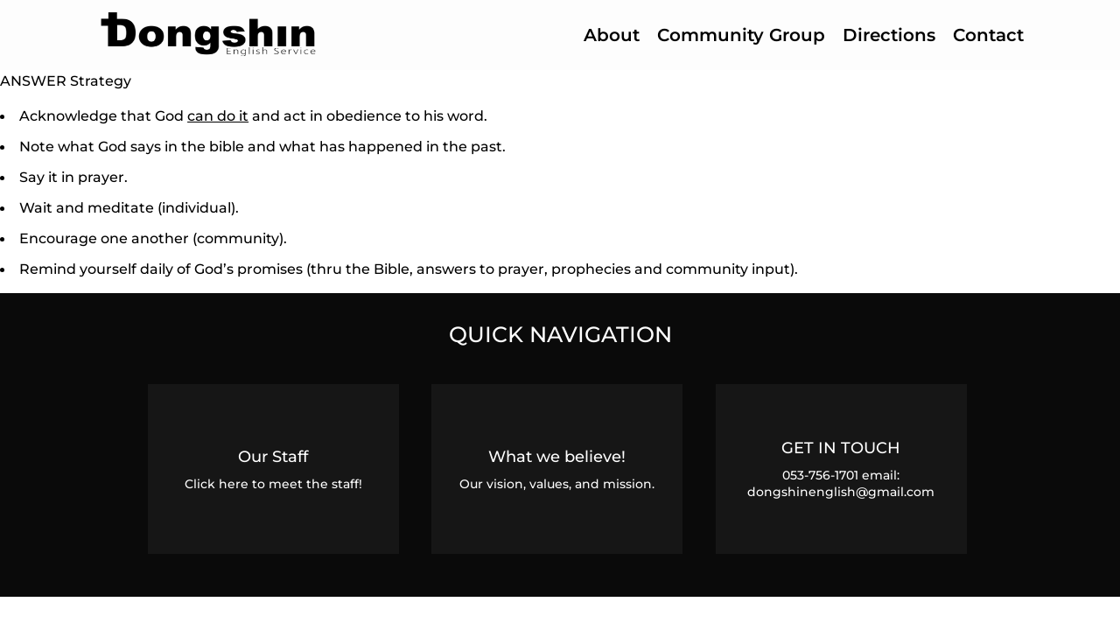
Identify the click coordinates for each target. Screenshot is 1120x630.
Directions (889, 35)
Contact (988, 35)
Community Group (741, 35)
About (612, 35)
